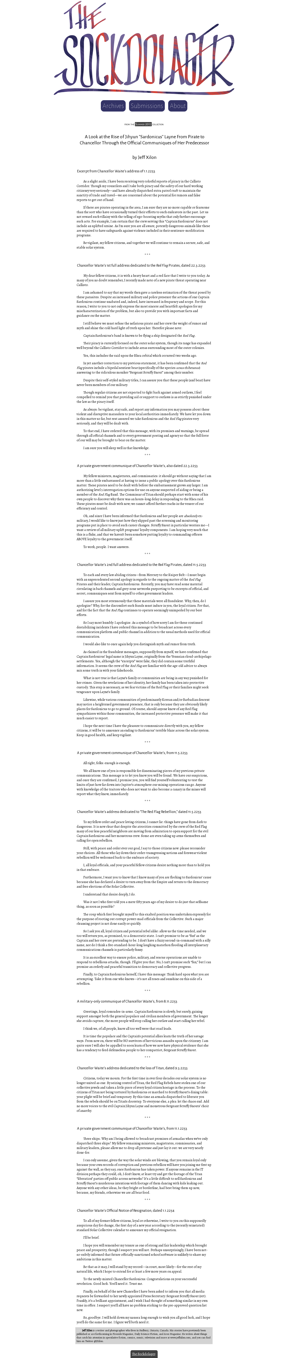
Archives (113, 105)
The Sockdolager (143, 1354)
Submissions (147, 105)
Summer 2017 (143, 124)
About (178, 105)
